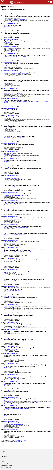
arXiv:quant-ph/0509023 (8, 200)
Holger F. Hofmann (8, 19)
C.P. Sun (24, 65)
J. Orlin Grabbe (7, 393)
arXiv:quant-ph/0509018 (8, 158)
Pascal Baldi (36, 101)
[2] (1, 23)
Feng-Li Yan (11, 290)
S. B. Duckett (18, 316)
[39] (2, 338)
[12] (2, 108)
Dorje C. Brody (14, 299)
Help (3, 452)
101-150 (16, 12)
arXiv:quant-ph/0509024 (8, 209)
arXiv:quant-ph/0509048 (8, 412)
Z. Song (10, 65)
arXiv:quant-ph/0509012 (8, 108)
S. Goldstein (10, 93)
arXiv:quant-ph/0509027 (8, 231)
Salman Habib (27, 340)
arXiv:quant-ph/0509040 (8, 346)
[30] (2, 258)
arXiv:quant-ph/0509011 (8, 98)
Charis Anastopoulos (8, 170)
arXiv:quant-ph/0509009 (8, 78)
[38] (2, 329)
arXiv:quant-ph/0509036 (8, 314)
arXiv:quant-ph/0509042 (8, 363)
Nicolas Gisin (43, 101)
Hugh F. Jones (21, 299)
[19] (2, 167)
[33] (2, 286)
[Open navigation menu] (51, 2)
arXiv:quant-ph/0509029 (8, 247)
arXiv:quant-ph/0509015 (8, 134)
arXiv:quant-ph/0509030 (8, 258)
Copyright (4, 461)
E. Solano (15, 186)
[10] (2, 88)
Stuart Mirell (12, 243)
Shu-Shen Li (15, 129)
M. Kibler (14, 307)
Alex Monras (7, 161)
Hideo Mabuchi (20, 340)
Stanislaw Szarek (8, 73)
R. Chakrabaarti (12, 272)
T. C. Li (26, 219)
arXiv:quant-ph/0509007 (8, 62)
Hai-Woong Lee (13, 49)
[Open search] (48, 2)
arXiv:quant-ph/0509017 (8, 151)
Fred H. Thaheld (7, 367)
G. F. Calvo (6, 349)
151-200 (20, 12)
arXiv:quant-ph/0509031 (8, 269)
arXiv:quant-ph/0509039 (8, 338)
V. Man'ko (10, 56)
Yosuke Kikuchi (19, 408)
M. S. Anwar (6, 316)
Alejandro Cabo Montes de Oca (21, 227)
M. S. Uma (14, 137)
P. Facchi (6, 280)
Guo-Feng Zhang (8, 83)
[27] (2, 231)
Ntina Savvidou (17, 178)
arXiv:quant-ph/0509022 (8, 192)
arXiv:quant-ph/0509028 (8, 240)
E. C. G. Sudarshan (22, 56)
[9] (1, 78)
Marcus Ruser (7, 262)
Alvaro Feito (13, 234)
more (19, 13)
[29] (2, 247)
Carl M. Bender (7, 299)
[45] (2, 390)
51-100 (13, 12)
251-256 (24, 12)
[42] (2, 363)
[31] (2, 269)
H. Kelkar (13, 219)
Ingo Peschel (7, 26)
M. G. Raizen (31, 219)
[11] (2, 98)
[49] (2, 421)
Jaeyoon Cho (7, 49)
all (21, 13)
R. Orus (5, 203)
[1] (1, 15)
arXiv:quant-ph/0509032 (8, 277)
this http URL (26, 326)
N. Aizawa (6, 272)
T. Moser (15, 93)
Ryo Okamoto (16, 19)
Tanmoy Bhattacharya (35, 340)
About (3, 451)
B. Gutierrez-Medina (19, 219)
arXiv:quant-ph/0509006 (8, 53)
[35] (2, 304)
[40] (2, 346)
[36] (2, 314)
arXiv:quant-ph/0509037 (8, 322)
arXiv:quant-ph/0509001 (8, 15)
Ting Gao (6, 290)
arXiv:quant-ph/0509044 (8, 381)
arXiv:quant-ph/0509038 (8, 329)
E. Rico (5, 325)
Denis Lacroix (7, 332)
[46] (2, 397)
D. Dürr (5, 93)
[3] (1, 32)
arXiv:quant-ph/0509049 (8, 421)
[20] (2, 175)
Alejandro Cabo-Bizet (8, 227)
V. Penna (11, 434)
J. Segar (18, 272)
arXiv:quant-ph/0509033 (8, 286)
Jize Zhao (12, 26)
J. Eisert (15, 203)
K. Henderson (7, 219)
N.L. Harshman (7, 118)
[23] (2, 200)
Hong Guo (10, 35)
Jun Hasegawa (12, 408)
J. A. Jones (12, 316)
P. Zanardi (19, 65)
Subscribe (6, 457)
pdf (14, 15)
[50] (2, 429)
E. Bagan (16, 349)
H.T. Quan (6, 65)
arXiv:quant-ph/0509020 (8, 175)
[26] (2, 224)
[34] (2, 296)
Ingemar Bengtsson (16, 73)
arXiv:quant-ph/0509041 (8, 353)
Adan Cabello (7, 234)
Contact (5, 456)
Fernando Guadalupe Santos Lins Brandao (13, 424)
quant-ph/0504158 (41, 254)
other (16, 15)
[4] (1, 39)
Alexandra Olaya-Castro (9, 195)
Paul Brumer (13, 212)
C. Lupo (6, 56)
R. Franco (6, 434)
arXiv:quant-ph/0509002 (8, 23)
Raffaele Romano (8, 358)
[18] (2, 158)
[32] (2, 277)
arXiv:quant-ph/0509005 (8, 46)
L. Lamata (6, 186)
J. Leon (10, 186)
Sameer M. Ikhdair (8, 42)
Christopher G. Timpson (9, 415)
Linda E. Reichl (7, 377)
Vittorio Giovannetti (8, 146)
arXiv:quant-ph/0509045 (8, 390)
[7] (1, 62)
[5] (1, 46)
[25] (2, 216)
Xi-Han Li (13, 251)
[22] (2, 192)
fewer (16, 13)
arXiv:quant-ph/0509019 (8, 167)
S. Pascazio (11, 280)
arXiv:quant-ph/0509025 (8, 216)
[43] (2, 374)
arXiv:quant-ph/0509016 (8, 143)
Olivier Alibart (30, 101)
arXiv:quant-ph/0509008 (8, 70)
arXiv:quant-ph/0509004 (8, 39)
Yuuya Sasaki (26, 408)
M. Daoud (6, 307)
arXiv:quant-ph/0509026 (8, 224)
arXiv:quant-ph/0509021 (8, 183)
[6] (1, 53)
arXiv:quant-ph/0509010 (8, 88)
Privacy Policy (5, 463)
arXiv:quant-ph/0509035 (8, 304)
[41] (2, 353)
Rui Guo (6, 35)
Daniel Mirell (6, 243)
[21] (2, 183)
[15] (2, 134)
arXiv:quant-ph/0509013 (8, 115)
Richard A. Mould (8, 111)
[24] (2, 209)
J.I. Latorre (10, 203)
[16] (2, 143)
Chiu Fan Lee (18, 195)
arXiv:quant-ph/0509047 (8, 405)
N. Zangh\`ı (20, 93)
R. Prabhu (19, 137)
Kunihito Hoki (7, 212)
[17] (2, 151)
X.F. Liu (14, 65)
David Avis (6, 408)
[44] (2, 381)
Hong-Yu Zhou (29, 251)
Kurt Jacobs (13, 340)
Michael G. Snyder (15, 377)
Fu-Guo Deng (7, 251)
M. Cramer (19, 203)
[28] (2, 240)
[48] (2, 412)
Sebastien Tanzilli (8, 101)
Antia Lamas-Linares (20, 234)
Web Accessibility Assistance (7, 465)
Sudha (23, 137)
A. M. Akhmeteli (7, 384)
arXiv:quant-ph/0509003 (8, 32)
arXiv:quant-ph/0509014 (8, 125)
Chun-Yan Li (18, 251)
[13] (2, 115)
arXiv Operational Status (6, 467)
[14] (2, 125)
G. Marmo (15, 56)
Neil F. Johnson (25, 195)
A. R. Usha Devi (7, 137)
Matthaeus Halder (23, 101)
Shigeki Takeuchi (23, 19)
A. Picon (11, 349)
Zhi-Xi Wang (17, 290)
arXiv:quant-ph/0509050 (8, 429)
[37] (2, 322)
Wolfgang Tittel (15, 101)
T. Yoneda (16, 280)
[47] (2, 405)
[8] (1, 70)
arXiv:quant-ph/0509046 (8, 397)
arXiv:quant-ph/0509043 (8, 374)
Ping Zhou (23, 251)
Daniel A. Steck (7, 340)
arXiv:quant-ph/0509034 (8, 296)
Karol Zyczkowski (25, 73)
